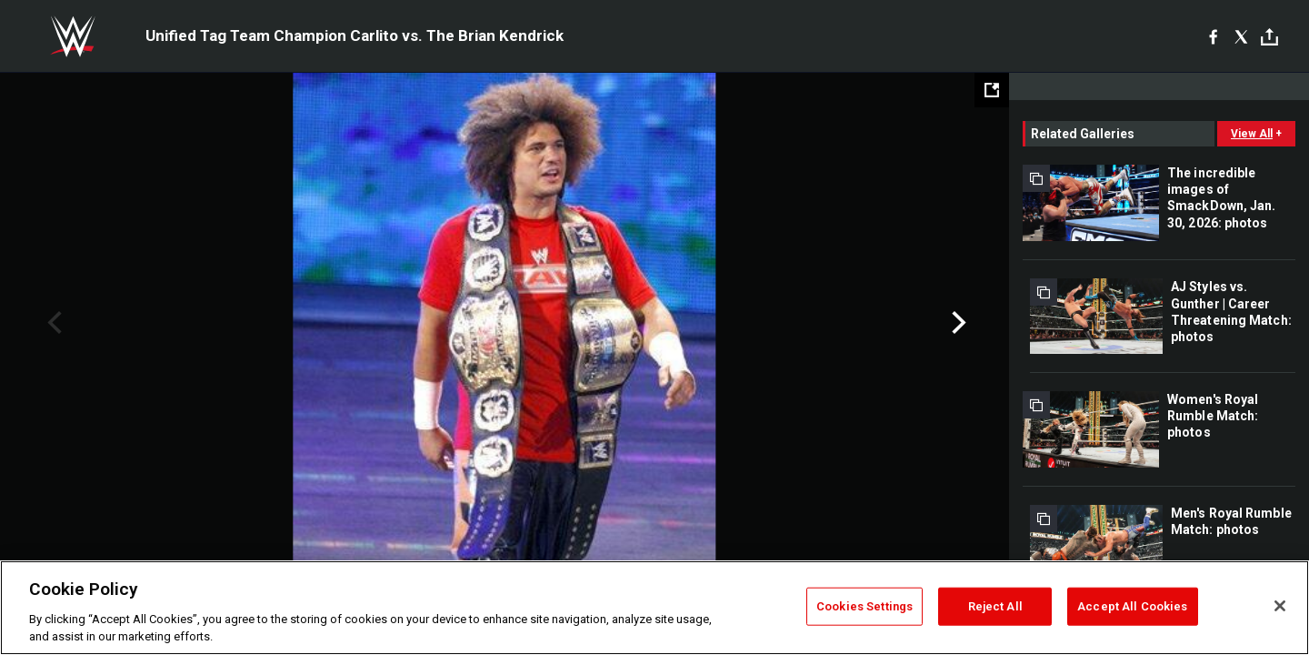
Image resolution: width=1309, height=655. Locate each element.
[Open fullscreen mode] (991, 90)
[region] (654, 607)
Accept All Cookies (1132, 606)
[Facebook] (1213, 36)
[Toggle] (1269, 36)
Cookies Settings (864, 606)
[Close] (1280, 606)
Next (957, 323)
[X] (1241, 36)
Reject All (995, 606)
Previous (52, 323)
